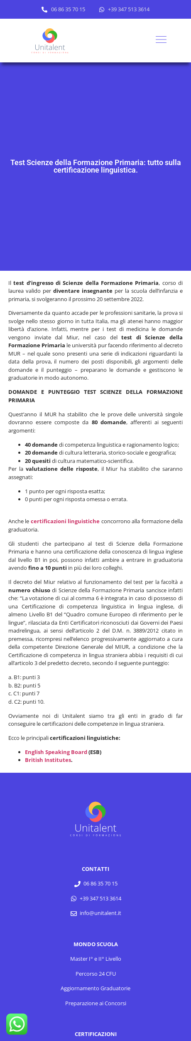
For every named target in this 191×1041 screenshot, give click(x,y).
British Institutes (48, 760)
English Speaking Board (56, 752)
